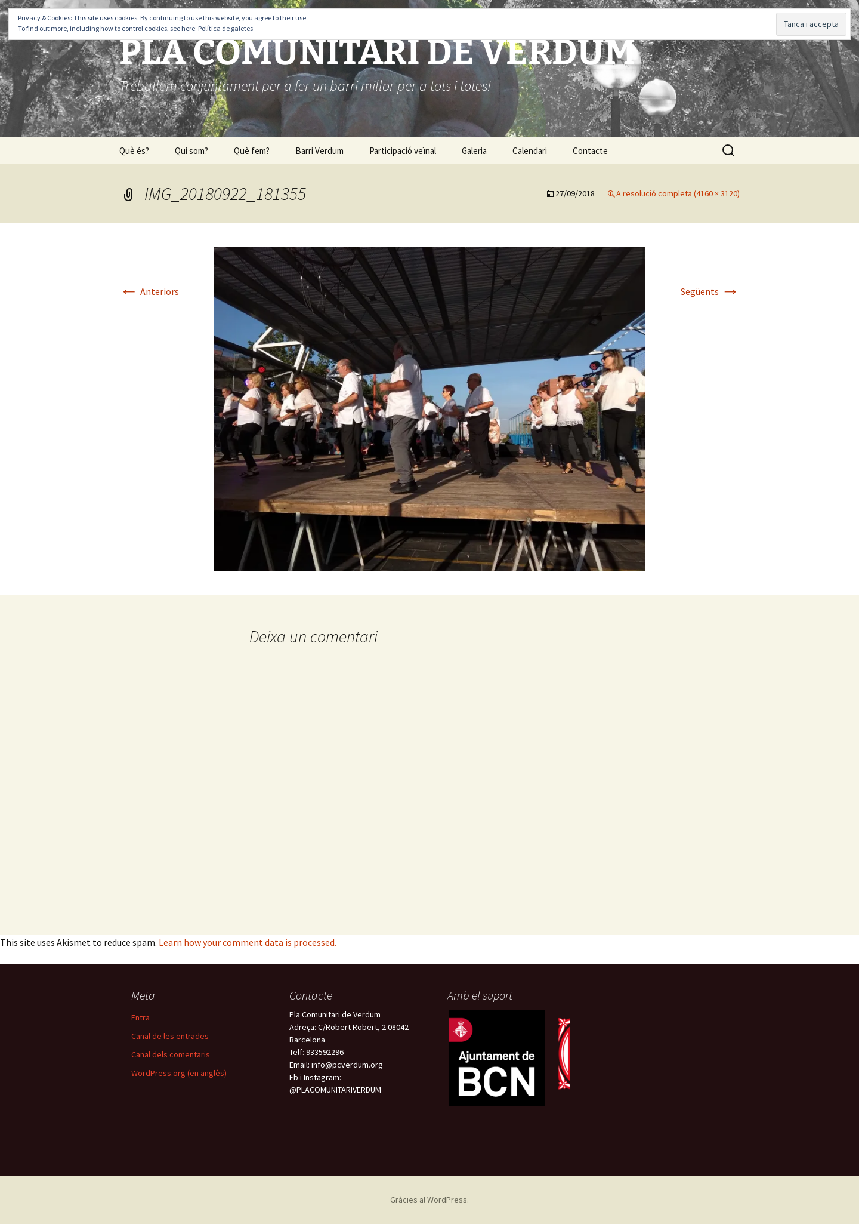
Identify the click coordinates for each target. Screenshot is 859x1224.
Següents (710, 291)
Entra (140, 1017)
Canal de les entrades (170, 1036)
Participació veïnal (402, 150)
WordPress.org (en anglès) (179, 1073)
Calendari (529, 150)
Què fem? (252, 150)
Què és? (134, 150)
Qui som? (191, 150)
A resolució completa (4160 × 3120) (678, 193)
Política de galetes (225, 28)
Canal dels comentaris (170, 1054)
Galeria (474, 150)
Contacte (590, 150)
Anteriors (149, 291)
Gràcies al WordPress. (429, 1199)
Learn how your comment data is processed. (247, 942)
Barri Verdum (319, 150)
